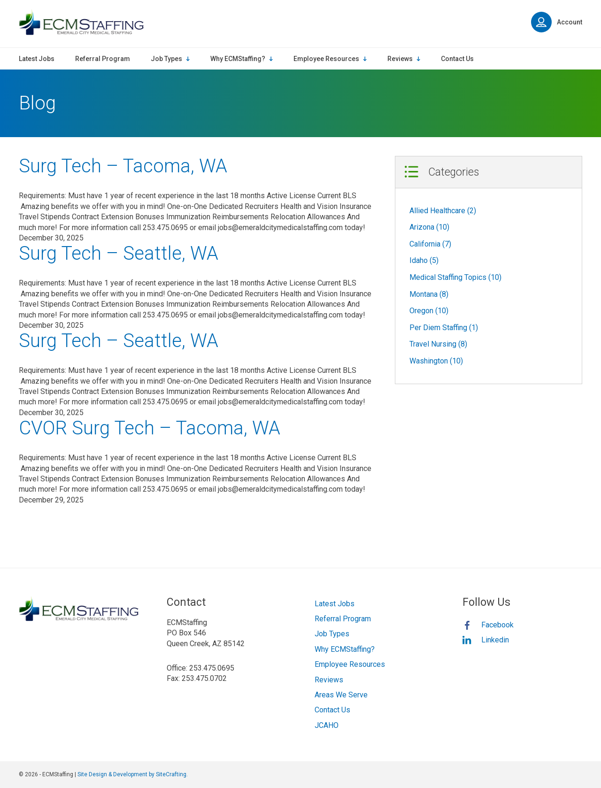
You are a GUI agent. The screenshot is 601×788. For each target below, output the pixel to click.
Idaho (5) (424, 260)
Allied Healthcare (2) (442, 210)
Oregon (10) (428, 310)
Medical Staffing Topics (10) (455, 277)
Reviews (329, 679)
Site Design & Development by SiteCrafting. (132, 774)
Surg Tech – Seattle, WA (118, 253)
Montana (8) (428, 294)
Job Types (332, 633)
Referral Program (343, 618)
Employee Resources (350, 664)
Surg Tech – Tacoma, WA (123, 166)
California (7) (430, 243)
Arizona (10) (429, 227)
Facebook (497, 624)
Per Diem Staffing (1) (443, 327)
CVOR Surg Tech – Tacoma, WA (149, 428)
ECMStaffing (81, 22)
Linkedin (495, 639)
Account (556, 22)
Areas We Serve (341, 694)
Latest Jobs (334, 603)
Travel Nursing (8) (438, 344)
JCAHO (327, 725)
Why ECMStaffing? (345, 649)
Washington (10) (436, 360)
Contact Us (332, 709)
